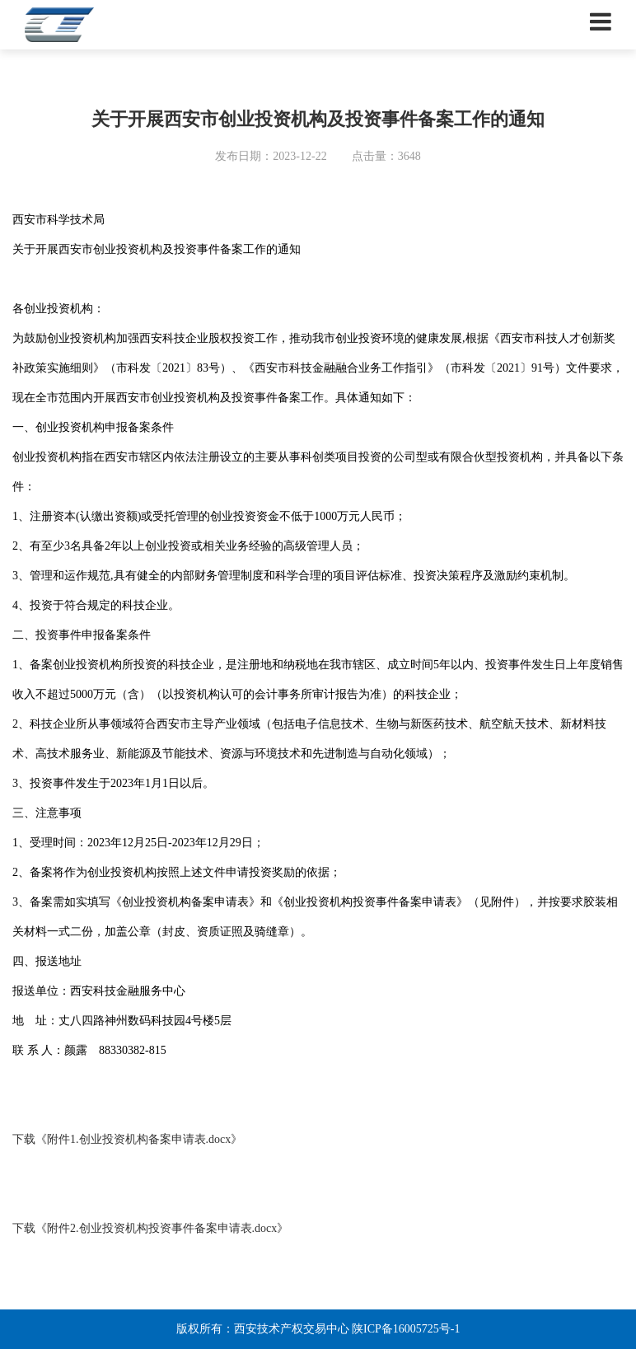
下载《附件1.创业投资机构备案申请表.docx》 (127, 1139)
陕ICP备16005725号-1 (406, 1329)
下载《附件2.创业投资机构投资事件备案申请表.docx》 (150, 1228)
